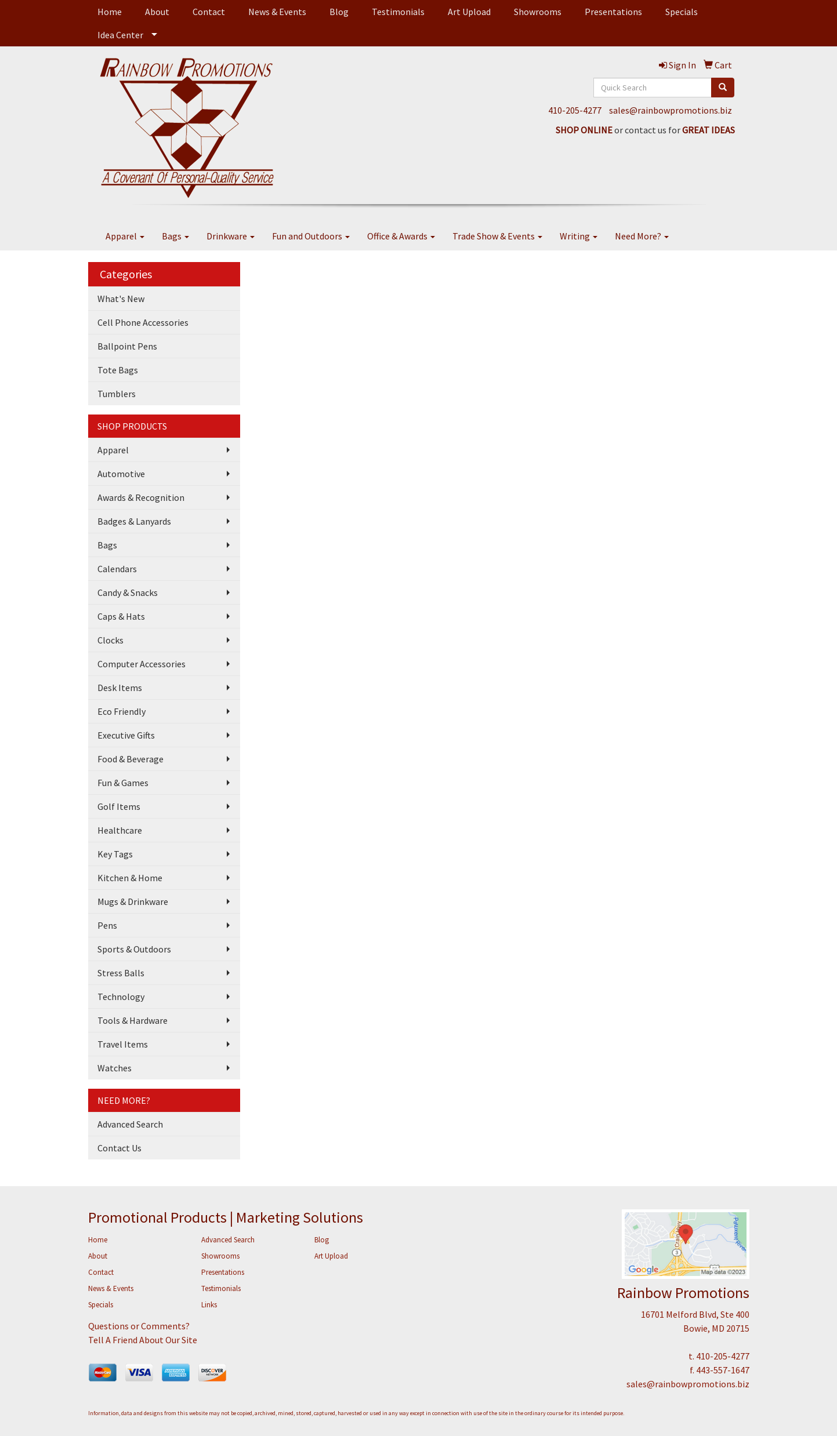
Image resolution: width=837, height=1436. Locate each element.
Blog (339, 11)
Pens (107, 925)
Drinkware (230, 236)
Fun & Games (122, 782)
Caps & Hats (121, 616)
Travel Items (122, 1044)
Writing (578, 236)
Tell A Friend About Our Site (142, 1340)
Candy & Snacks (127, 592)
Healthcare (119, 830)
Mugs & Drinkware (132, 901)
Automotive (121, 473)
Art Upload (469, 11)
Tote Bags (117, 370)
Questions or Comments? (139, 1326)
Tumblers (116, 393)
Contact (209, 11)
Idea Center (120, 35)
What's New (120, 298)
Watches (114, 1068)
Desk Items (119, 687)
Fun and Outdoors (311, 236)
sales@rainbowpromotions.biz (670, 110)
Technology (120, 996)
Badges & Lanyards (134, 521)
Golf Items (118, 806)
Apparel (125, 236)
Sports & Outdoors (134, 949)
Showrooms (537, 11)
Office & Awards (401, 236)
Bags (175, 236)
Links (209, 1305)
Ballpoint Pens (127, 346)
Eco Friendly (121, 711)
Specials (681, 11)
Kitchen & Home (129, 878)
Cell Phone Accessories (143, 322)
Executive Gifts (126, 735)
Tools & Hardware (132, 1020)
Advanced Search (130, 1124)
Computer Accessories (141, 664)
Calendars (117, 569)
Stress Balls (120, 973)
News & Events (277, 11)
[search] (722, 87)
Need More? (642, 236)
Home (109, 11)
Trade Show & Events (497, 236)
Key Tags (115, 854)
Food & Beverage (130, 759)
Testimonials (398, 11)
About (157, 11)
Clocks (110, 640)
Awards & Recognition (140, 497)
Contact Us (119, 1148)
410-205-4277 (575, 110)
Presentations (613, 11)
